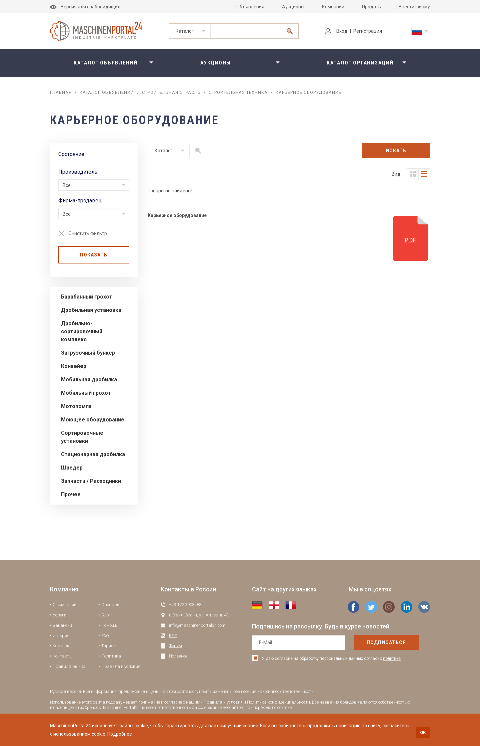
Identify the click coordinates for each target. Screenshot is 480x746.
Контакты (63, 656)
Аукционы (293, 6)
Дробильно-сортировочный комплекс (81, 331)
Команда (62, 645)
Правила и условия (120, 666)
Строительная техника (238, 92)
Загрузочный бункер (88, 353)
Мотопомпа (76, 406)
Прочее (71, 494)
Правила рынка (69, 666)
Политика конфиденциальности (278, 702)
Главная (61, 92)
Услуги (59, 614)
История (61, 635)
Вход (336, 31)
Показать (93, 254)
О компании (64, 604)
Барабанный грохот (86, 297)
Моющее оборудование (92, 419)
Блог (106, 614)
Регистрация (367, 31)
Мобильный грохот (86, 393)
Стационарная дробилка (93, 454)
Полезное (178, 656)
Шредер (72, 467)
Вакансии (62, 625)
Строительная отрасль (171, 92)
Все (67, 185)
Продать (371, 6)
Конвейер (73, 366)
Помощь (109, 625)
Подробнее (119, 734)
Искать (396, 150)
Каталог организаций (360, 62)
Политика (111, 656)
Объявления (250, 6)
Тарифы (109, 645)
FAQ (105, 635)
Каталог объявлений (193, 31)
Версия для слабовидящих (85, 6)
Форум (175, 645)
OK (423, 732)
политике (392, 658)
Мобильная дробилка (89, 379)
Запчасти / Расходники (91, 481)
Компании (333, 6)
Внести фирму (414, 6)
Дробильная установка (91, 310)
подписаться (386, 642)
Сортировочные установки (82, 437)
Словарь (110, 604)
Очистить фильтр (87, 233)
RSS (173, 635)
